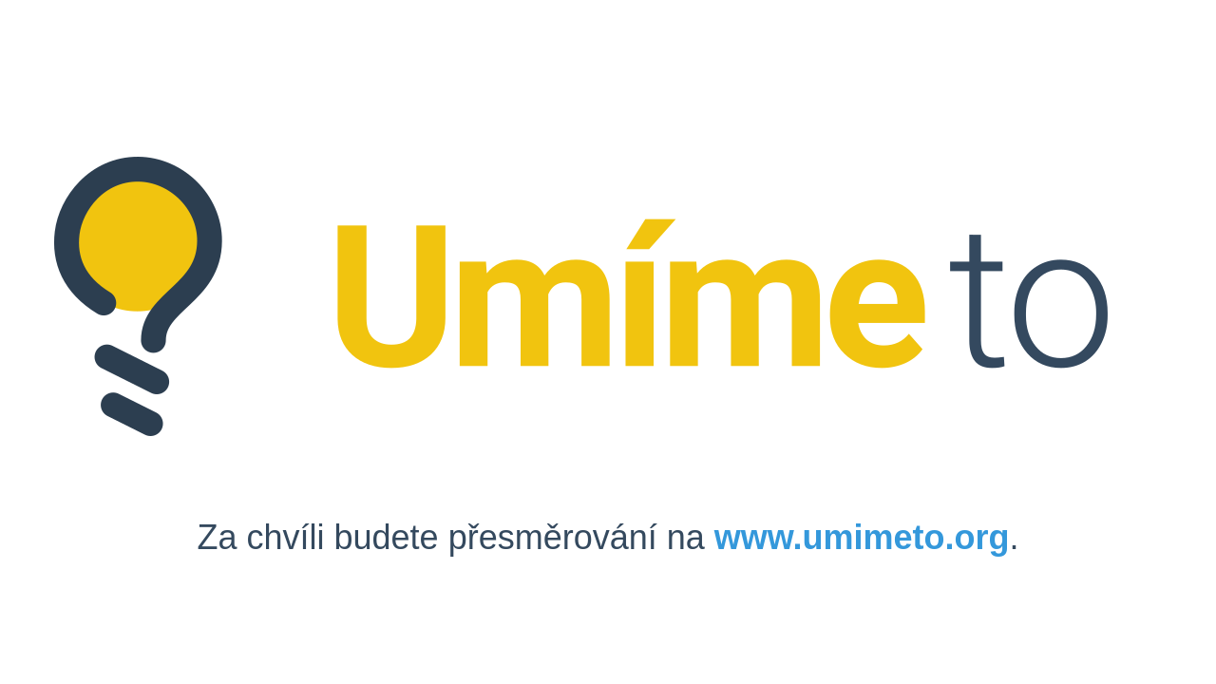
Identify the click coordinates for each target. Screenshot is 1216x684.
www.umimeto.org (862, 537)
